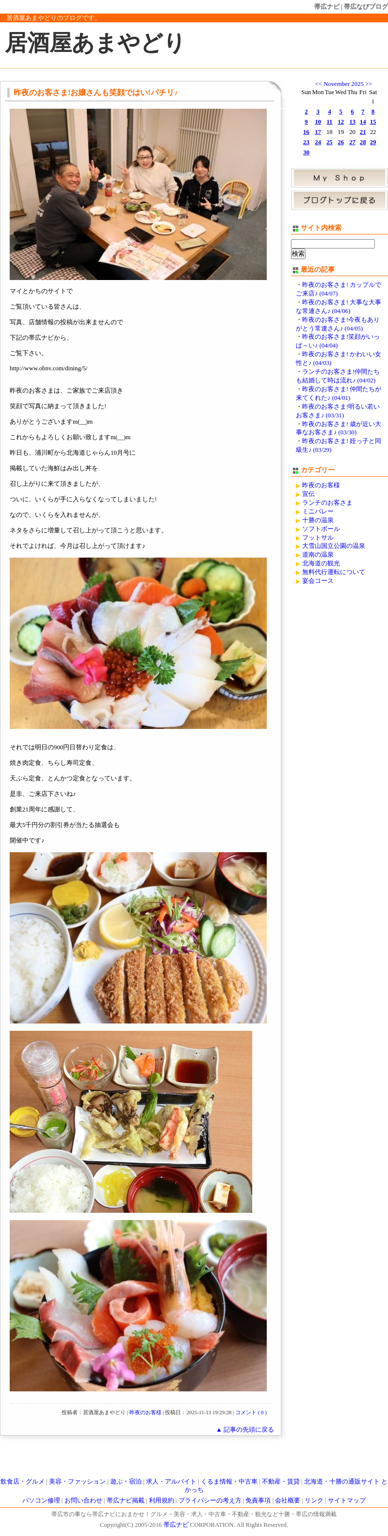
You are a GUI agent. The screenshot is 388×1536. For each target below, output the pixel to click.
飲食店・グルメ (22, 1481)
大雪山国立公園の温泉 (333, 546)
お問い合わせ (83, 1500)
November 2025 (343, 84)
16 (306, 132)
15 (373, 121)
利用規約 (161, 1500)
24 (318, 142)
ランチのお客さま (327, 502)
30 (306, 152)
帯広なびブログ (366, 6)
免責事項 (258, 1500)
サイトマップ (347, 1500)
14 (363, 121)
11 (329, 121)
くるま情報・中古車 (229, 1481)
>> (368, 84)
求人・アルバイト (171, 1481)
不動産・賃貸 (281, 1481)
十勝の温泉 (318, 520)
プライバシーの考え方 (210, 1500)
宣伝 (308, 494)
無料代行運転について (333, 572)
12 (341, 121)
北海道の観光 (321, 563)
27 (352, 142)
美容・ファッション (77, 1481)
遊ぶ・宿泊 (126, 1481)
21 (363, 132)
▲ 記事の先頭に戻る (245, 1429)
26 (341, 142)
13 (352, 121)
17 (318, 132)
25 (329, 142)
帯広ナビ (327, 6)
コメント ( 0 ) (251, 1412)
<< (318, 84)
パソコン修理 (41, 1500)
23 (306, 142)
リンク (314, 1500)
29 (373, 142)
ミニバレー (318, 511)
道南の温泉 (318, 554)
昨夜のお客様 (145, 1412)
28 (363, 142)
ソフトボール (321, 529)
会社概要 (287, 1500)
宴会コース (318, 581)
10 (318, 121)
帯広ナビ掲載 (126, 1500)
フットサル (318, 537)
